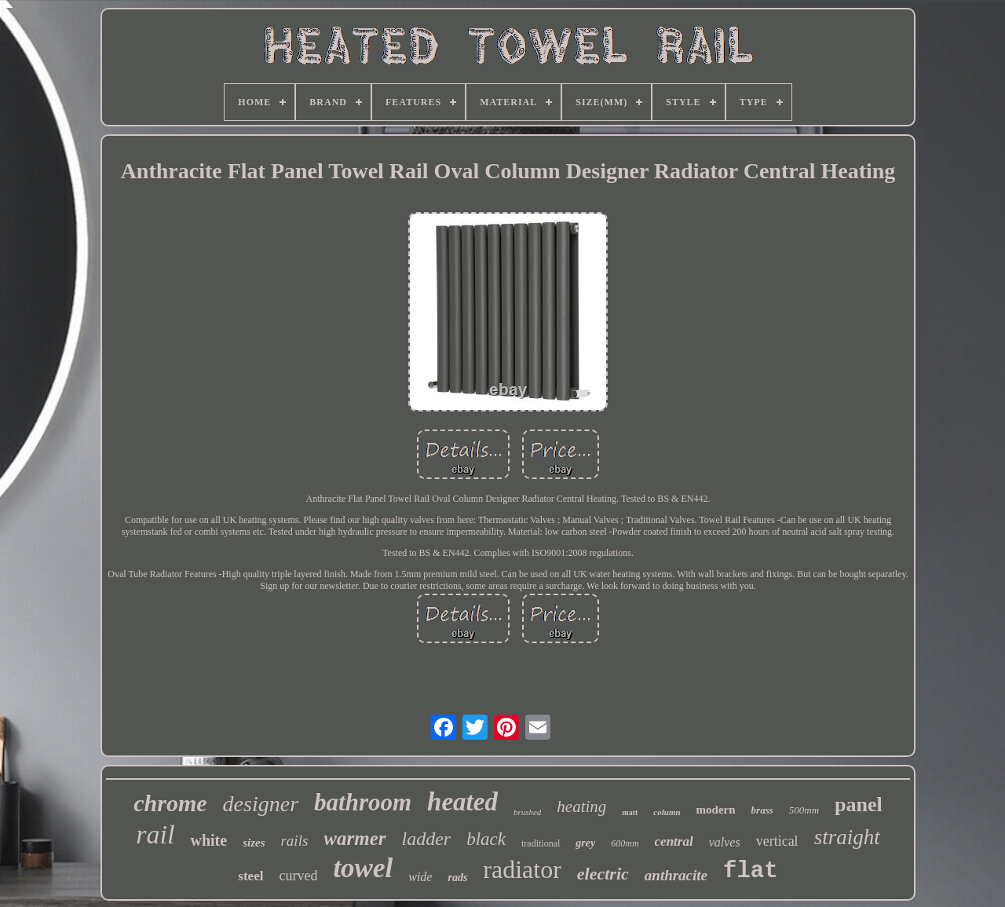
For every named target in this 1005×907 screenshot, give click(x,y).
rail (155, 834)
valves (724, 842)
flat (750, 871)
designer (260, 804)
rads (457, 877)
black (486, 839)
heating (581, 806)
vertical (777, 841)
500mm (804, 810)
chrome (169, 803)
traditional (540, 843)
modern (716, 809)
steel (250, 876)
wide (420, 876)
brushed (527, 812)
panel (859, 804)
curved (298, 875)
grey (585, 843)
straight (847, 837)
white (208, 840)
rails (294, 840)
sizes (254, 842)
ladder (426, 838)
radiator (522, 869)
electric (603, 873)
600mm (624, 843)
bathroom (362, 802)
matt (630, 812)
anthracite (676, 875)
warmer (354, 838)
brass (762, 810)
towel (363, 868)
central (674, 841)
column (666, 812)
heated (462, 802)
